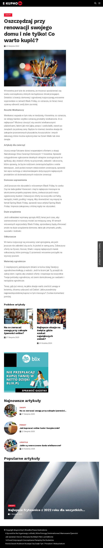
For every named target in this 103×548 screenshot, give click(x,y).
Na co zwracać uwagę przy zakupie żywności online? (15, 330)
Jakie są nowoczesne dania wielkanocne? (40, 445)
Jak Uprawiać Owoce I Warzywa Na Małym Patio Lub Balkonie (29, 537)
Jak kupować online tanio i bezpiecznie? (40, 428)
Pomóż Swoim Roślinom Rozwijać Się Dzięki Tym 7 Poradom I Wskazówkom (35, 544)
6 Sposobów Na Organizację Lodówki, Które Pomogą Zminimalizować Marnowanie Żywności (41, 533)
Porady (23, 425)
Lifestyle (24, 442)
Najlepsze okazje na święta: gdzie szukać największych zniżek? (48, 333)
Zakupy (8, 15)
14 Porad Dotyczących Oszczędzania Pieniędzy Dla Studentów (29, 540)
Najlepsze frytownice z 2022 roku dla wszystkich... (46, 510)
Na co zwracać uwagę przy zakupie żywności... (43, 411)
